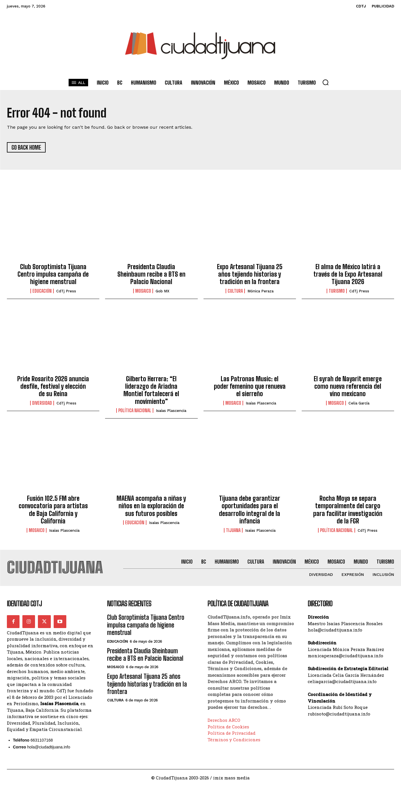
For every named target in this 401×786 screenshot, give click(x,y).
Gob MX (162, 291)
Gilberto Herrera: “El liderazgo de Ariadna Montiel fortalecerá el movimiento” (151, 390)
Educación (42, 291)
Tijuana (233, 530)
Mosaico (143, 291)
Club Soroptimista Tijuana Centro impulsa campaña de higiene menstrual (53, 274)
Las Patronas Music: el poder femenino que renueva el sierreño (250, 386)
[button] (325, 82)
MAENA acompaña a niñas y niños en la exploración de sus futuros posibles (151, 505)
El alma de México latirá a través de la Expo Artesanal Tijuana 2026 (347, 274)
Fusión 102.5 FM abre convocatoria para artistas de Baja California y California (53, 509)
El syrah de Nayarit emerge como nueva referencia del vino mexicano (348, 386)
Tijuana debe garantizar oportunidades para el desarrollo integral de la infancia (249, 509)
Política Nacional (134, 410)
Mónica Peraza (260, 291)
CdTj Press (66, 291)
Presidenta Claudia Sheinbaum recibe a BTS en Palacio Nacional (151, 274)
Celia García (358, 403)
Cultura (235, 291)
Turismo (337, 291)
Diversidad (42, 403)
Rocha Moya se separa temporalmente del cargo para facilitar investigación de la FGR (347, 509)
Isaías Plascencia (171, 410)
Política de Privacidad (231, 733)
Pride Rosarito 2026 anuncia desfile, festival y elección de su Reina (53, 386)
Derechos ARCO (224, 720)
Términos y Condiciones (234, 739)
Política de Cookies (228, 727)
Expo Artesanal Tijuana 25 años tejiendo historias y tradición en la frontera (249, 274)
